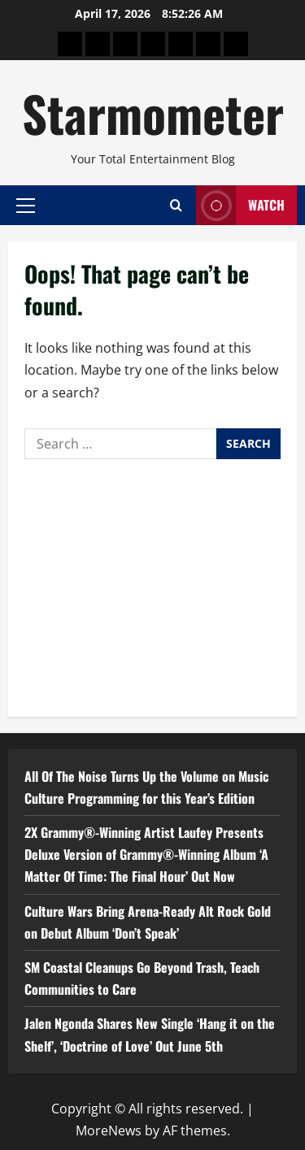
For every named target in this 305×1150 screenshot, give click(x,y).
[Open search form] (176, 205)
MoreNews (109, 1130)
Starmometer (153, 112)
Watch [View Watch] (240, 205)
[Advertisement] (152, 583)
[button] (25, 205)
